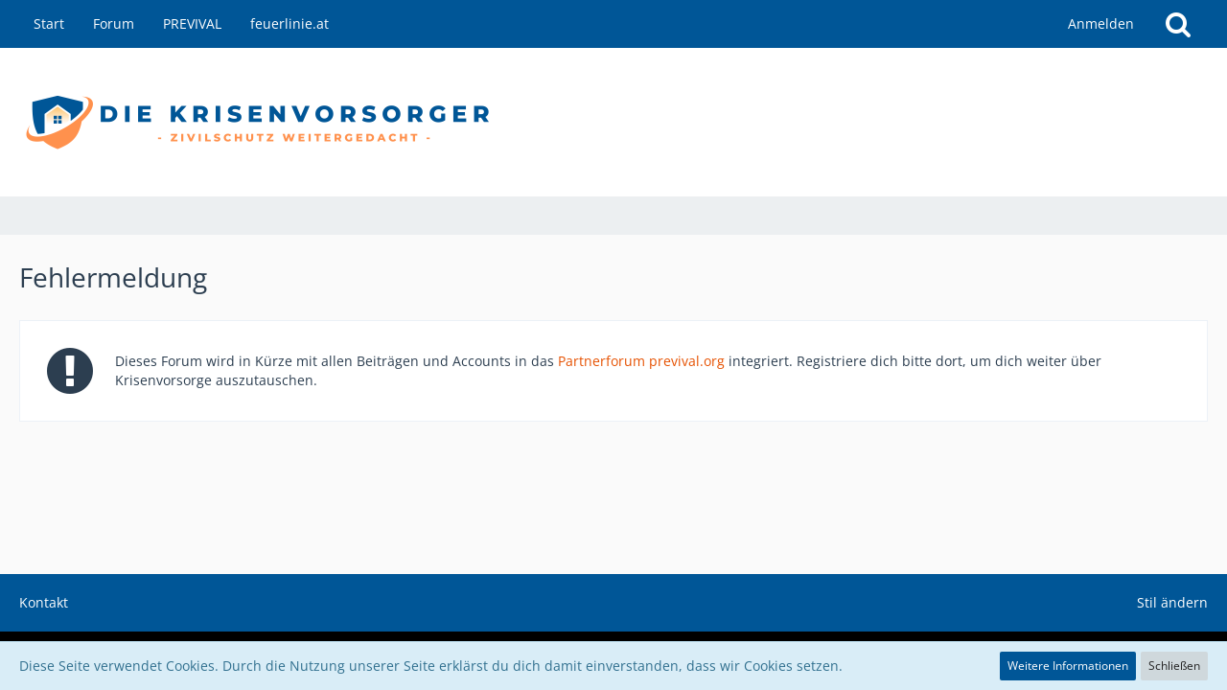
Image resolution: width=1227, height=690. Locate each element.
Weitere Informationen (1067, 665)
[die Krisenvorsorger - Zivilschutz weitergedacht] (613, 122)
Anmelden (1101, 23)
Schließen (1174, 665)
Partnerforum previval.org (641, 361)
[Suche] (1178, 24)
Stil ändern (1172, 602)
